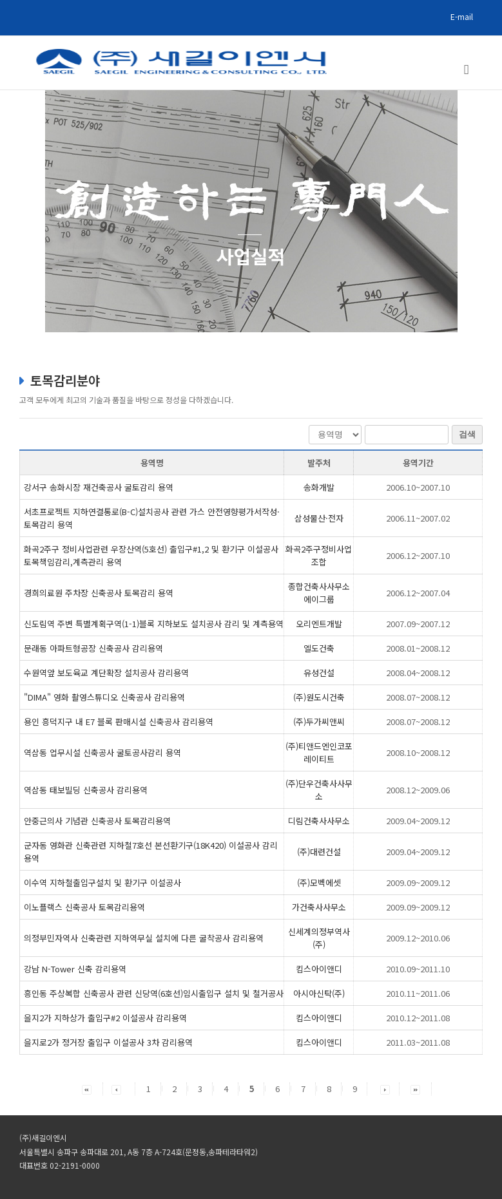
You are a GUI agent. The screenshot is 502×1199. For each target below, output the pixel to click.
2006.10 (418, 487)
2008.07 (418, 697)
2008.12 (418, 790)
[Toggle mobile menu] (466, 70)
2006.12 (418, 555)
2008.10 (418, 752)
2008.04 (418, 672)
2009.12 (418, 938)
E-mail (461, 16)
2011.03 (418, 1042)
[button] (87, 1088)
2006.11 (418, 518)
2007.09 (418, 624)
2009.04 (418, 821)
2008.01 (418, 648)
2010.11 (418, 993)
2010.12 (418, 1018)
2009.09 (418, 882)
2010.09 (418, 969)
